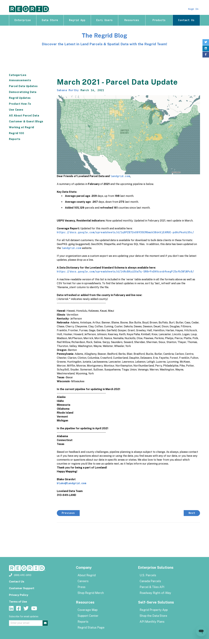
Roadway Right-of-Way (155, 593)
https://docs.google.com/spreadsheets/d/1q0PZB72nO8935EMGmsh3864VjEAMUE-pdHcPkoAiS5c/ (125, 232)
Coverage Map (87, 610)
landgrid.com (120, 176)
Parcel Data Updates (23, 86)
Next (192, 513)
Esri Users (104, 20)
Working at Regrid (21, 127)
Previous (68, 513)
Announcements (20, 80)
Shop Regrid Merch (91, 593)
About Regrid (87, 575)
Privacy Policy (19, 595)
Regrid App (77, 20)
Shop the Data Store (153, 615)
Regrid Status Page (91, 627)
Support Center (88, 615)
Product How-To (20, 103)
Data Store (50, 20)
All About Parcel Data (24, 115)
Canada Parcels (150, 581)
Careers (83, 581)
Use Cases (16, 109)
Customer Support (22, 588)
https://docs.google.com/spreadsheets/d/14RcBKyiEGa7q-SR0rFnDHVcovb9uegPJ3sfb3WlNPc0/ (125, 271)
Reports (14, 139)
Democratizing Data (22, 92)
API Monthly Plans (152, 621)
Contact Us (186, 20)
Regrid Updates (20, 97)
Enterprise (23, 20)
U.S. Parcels (148, 575)
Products (159, 20)
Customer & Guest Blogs (26, 121)
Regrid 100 (16, 133)
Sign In (192, 9)
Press (81, 587)
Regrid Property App (154, 610)
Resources (131, 20)
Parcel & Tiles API (152, 587)
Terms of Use (18, 601)
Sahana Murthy (68, 90)
